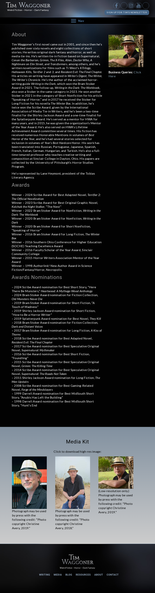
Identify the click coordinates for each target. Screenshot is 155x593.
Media (58, 574)
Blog (68, 574)
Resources (83, 574)
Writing (44, 574)
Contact (113, 574)
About (98, 574)
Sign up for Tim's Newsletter (127, 12)
